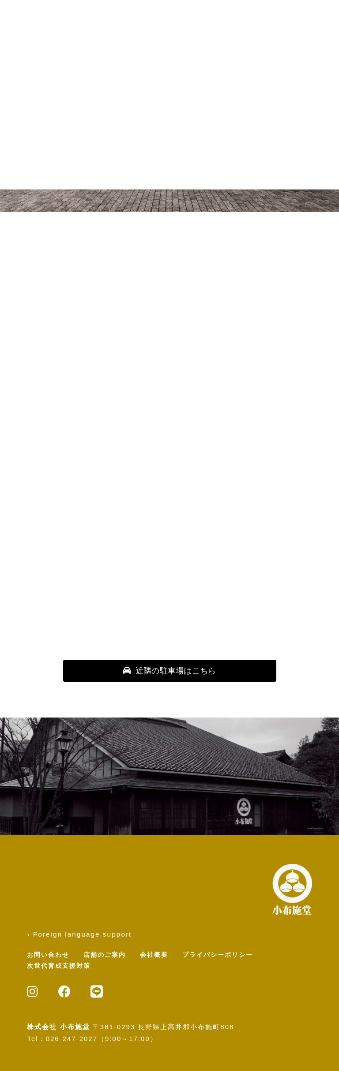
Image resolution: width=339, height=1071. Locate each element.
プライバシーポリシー (217, 954)
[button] (169, 671)
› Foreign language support (79, 934)
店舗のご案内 (104, 954)
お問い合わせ (48, 954)
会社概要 (154, 954)
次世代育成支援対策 (58, 965)
